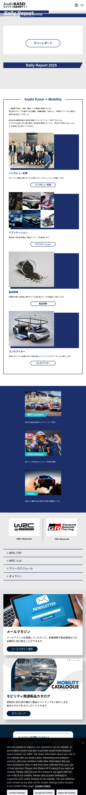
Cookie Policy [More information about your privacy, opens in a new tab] (43, 788)
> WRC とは (14, 560)
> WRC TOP (14, 553)
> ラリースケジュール (20, 568)
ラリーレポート (43, 43)
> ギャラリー (15, 576)
